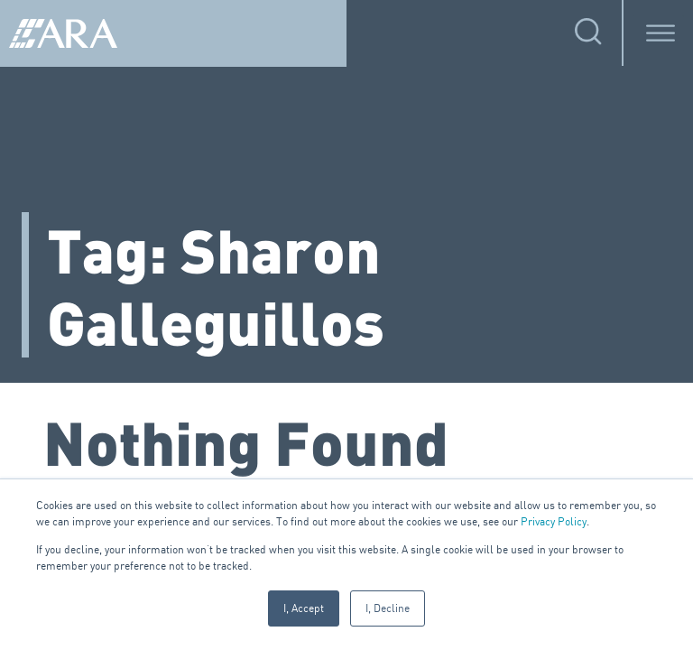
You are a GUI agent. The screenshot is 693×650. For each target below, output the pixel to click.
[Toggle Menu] (660, 33)
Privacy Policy (554, 521)
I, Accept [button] (303, 608)
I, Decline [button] (387, 608)
